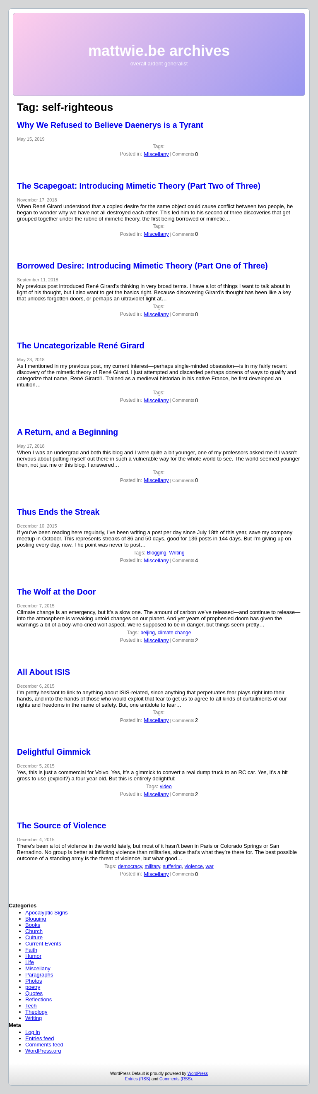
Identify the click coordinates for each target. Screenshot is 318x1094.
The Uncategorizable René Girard (81, 345)
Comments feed (44, 1044)
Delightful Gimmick (54, 751)
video (166, 786)
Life (29, 962)
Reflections (38, 999)
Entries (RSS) (137, 1079)
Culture (34, 937)
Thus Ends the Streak (58, 511)
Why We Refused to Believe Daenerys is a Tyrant (110, 125)
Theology (36, 1012)
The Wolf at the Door (56, 591)
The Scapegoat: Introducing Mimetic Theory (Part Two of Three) (138, 185)
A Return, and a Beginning (67, 432)
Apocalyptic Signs (46, 912)
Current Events (43, 943)
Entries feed (39, 1038)
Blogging (156, 553)
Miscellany (156, 154)
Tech (30, 1006)
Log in (32, 1032)
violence (194, 866)
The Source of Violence (61, 825)
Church (34, 931)
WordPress (198, 1073)
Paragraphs (39, 975)
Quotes (34, 993)
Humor (33, 956)
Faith (31, 950)
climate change (174, 633)
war (209, 866)
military (152, 866)
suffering (172, 866)
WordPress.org (43, 1051)
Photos (33, 981)
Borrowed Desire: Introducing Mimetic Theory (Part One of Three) (142, 265)
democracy (130, 866)
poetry (32, 987)
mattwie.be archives (159, 50)
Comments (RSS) (175, 1079)
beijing (147, 633)
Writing (176, 553)
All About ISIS (43, 672)
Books (32, 925)
